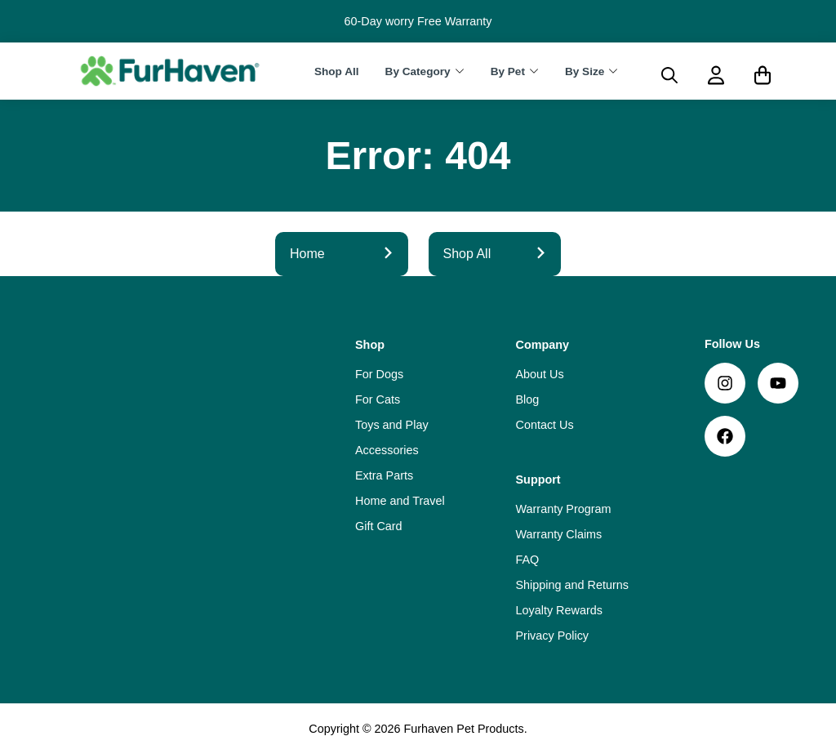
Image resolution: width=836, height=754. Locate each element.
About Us (540, 374)
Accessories (387, 450)
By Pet (508, 71)
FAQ (528, 559)
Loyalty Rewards (559, 610)
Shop (370, 344)
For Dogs (379, 374)
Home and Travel (400, 500)
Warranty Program (563, 508)
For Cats (377, 399)
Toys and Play (392, 424)
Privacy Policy (552, 635)
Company (543, 344)
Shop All (336, 71)
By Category (418, 71)
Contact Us (545, 424)
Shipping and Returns (572, 584)
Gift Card (378, 526)
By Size (584, 71)
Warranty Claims (559, 534)
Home (342, 254)
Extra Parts (384, 475)
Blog (528, 399)
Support (538, 479)
